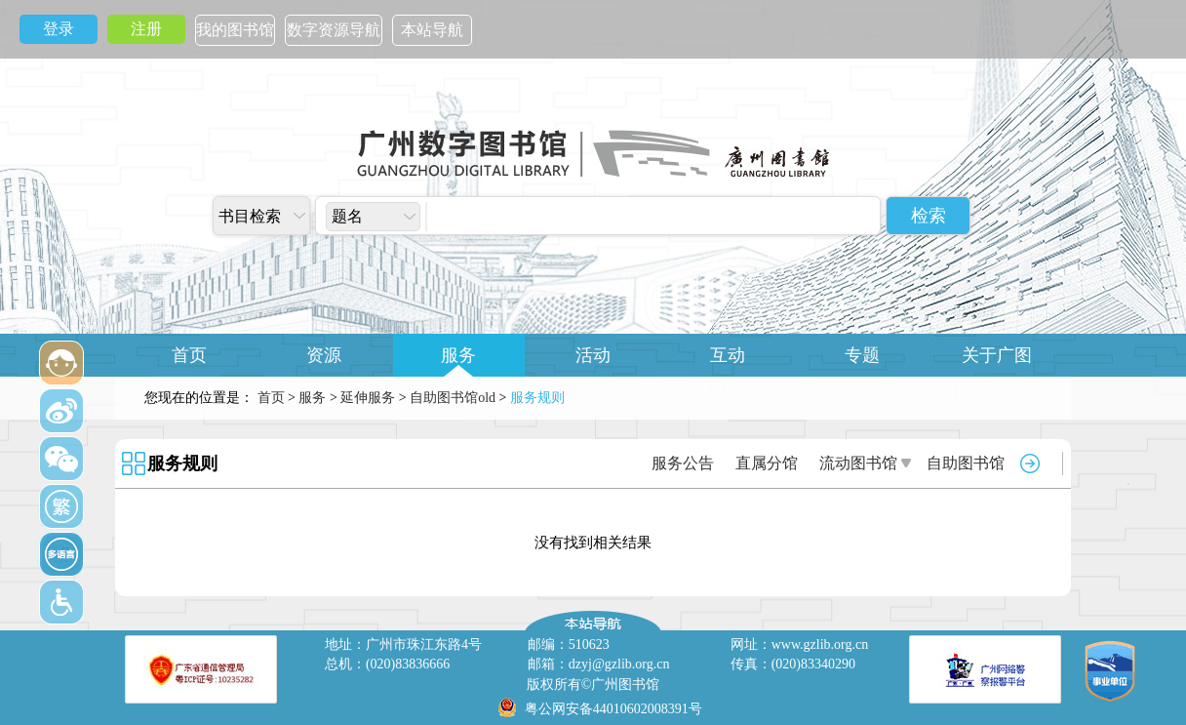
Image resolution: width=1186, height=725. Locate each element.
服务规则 (182, 463)
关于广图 (997, 355)
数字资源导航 (333, 29)
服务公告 (683, 463)
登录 (58, 28)
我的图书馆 (235, 29)
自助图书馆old (452, 397)
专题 (862, 355)
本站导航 (432, 29)
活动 (593, 355)
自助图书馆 (966, 463)
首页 (189, 355)
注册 (146, 28)
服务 (458, 355)
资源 (323, 355)
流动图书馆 (858, 463)
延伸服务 (367, 397)
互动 (727, 355)
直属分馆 (766, 463)
